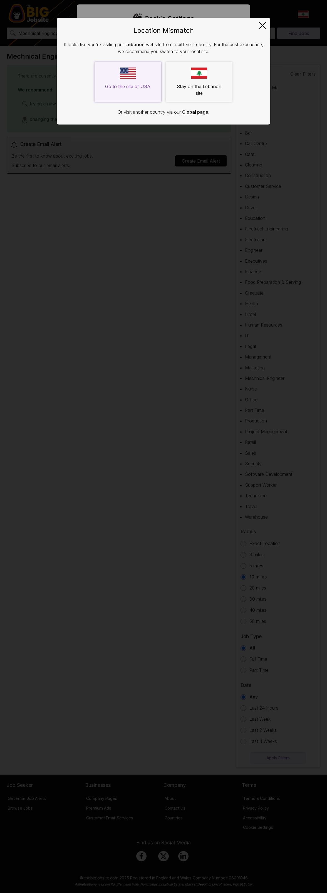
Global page (195, 112)
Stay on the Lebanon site (199, 82)
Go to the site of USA (127, 78)
